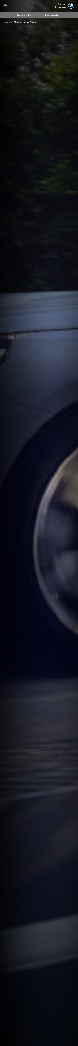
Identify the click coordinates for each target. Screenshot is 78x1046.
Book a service (52, 15)
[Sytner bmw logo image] (64, 6)
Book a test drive (25, 15)
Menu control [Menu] (5, 5)
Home (7, 22)
